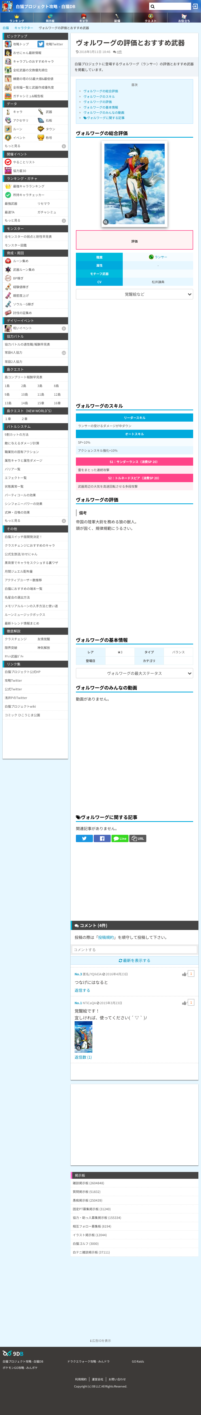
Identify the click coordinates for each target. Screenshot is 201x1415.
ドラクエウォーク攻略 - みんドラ (88, 1361)
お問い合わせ (117, 1379)
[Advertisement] (134, 348)
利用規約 (81, 1379)
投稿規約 (106, 937)
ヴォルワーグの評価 (97, 101)
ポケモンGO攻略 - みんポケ (20, 1367)
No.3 (78, 974)
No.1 (78, 1002)
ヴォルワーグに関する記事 (104, 117)
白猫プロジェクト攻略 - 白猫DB (45, 6)
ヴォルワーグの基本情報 (100, 107)
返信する (82, 990)
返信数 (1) (83, 1057)
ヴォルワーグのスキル (99, 96)
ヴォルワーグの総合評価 (100, 91)
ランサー (158, 257)
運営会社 (97, 1379)
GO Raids (138, 1361)
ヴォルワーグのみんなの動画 (103, 112)
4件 (119, 51)
